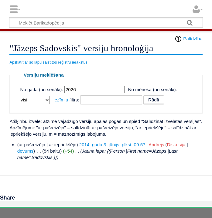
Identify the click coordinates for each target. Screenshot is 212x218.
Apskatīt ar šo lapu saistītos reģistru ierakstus (48, 62)
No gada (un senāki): (41, 89)
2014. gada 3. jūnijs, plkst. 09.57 (112, 144)
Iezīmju (60, 99)
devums (25, 151)
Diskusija (176, 144)
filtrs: (66, 99)
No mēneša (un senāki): (152, 89)
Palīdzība (192, 38)
